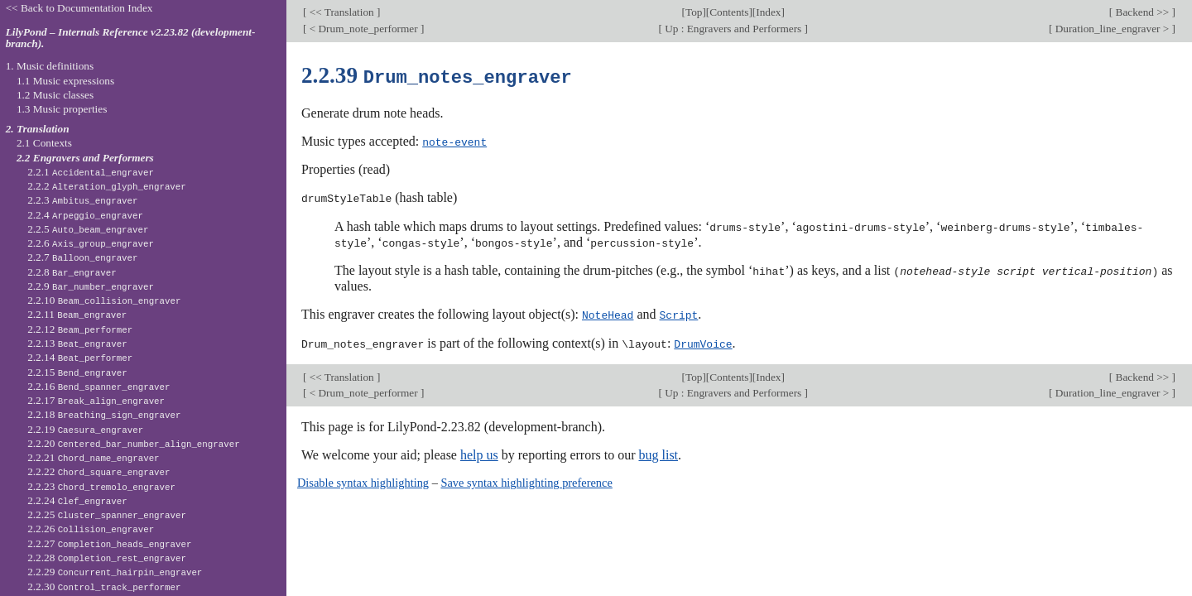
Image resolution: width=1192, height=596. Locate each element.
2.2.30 (103, 586)
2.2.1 (90, 172)
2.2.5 (87, 229)
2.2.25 (106, 514)
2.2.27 (109, 543)
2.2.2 (106, 186)
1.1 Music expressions (65, 80)
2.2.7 (82, 257)
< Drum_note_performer (363, 28)
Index (768, 12)
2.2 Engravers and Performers (85, 157)
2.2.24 (77, 500)
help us (479, 451)
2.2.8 (72, 272)
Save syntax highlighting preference (526, 478)
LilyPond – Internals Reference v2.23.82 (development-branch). (131, 38)
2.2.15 (77, 372)
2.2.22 (98, 471)
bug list (658, 451)
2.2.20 (133, 443)
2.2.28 (106, 557)
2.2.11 (77, 314)
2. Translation (38, 129)
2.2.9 (90, 286)
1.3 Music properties (62, 109)
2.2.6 (90, 243)
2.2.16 (98, 386)
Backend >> (1142, 12)
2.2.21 (93, 457)
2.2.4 (85, 215)
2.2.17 (96, 400)
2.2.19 (85, 429)
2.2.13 (77, 343)
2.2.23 (101, 486)
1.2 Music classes (55, 95)
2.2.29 (114, 571)
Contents (728, 12)
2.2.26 (90, 528)
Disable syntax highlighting (363, 478)
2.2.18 (103, 414)
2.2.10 (103, 300)
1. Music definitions (50, 66)
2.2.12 (79, 329)
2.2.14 (79, 357)
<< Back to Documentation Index (79, 8)
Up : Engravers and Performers (733, 28)
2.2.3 (82, 200)
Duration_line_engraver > (1111, 28)
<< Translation (341, 12)
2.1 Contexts (44, 143)
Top (693, 12)
